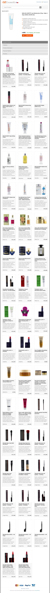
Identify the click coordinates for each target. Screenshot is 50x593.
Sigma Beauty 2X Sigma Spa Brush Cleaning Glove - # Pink (25, 320)
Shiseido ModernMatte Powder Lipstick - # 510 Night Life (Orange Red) (8, 566)
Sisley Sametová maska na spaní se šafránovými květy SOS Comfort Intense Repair (25, 137)
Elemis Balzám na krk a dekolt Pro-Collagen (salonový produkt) (8, 413)
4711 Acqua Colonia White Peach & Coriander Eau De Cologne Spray (24, 229)
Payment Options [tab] (7, 50)
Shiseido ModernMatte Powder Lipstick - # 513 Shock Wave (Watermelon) (24, 566)
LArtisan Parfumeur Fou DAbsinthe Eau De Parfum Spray (40, 259)
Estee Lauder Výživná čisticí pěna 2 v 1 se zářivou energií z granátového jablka (25, 413)
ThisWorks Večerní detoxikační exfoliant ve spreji (8, 320)
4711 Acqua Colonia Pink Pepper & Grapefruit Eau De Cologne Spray (9, 229)
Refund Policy (23, 588)
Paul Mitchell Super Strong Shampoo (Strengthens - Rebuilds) (40, 137)
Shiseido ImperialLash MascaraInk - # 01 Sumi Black (40, 505)
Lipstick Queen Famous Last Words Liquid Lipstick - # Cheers (9, 106)
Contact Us (27, 588)
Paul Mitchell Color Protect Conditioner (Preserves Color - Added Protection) (24, 198)
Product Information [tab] (7, 48)
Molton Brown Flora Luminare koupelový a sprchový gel (23, 167)
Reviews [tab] (5, 53)
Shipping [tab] (5, 45)
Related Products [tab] (7, 42)
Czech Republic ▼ (37, 590)
